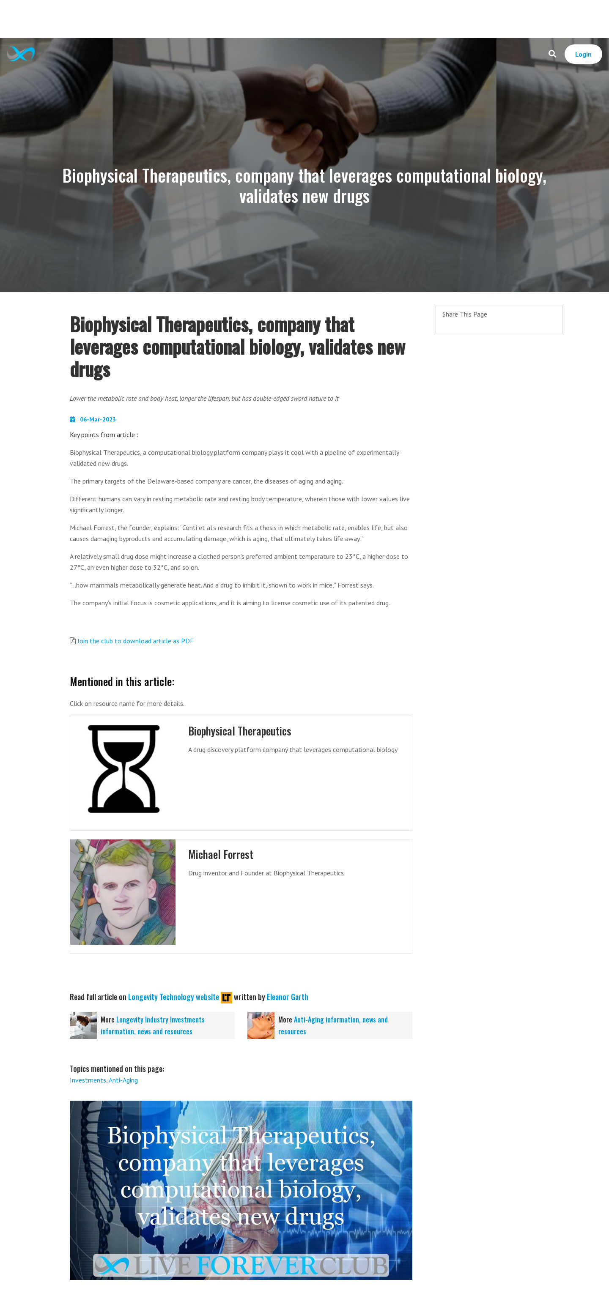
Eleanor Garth (287, 996)
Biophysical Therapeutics (239, 730)
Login (583, 54)
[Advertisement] (304, 19)
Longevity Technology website (173, 996)
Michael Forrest (220, 854)
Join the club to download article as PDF (135, 641)
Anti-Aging (123, 1080)
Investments (88, 1080)
